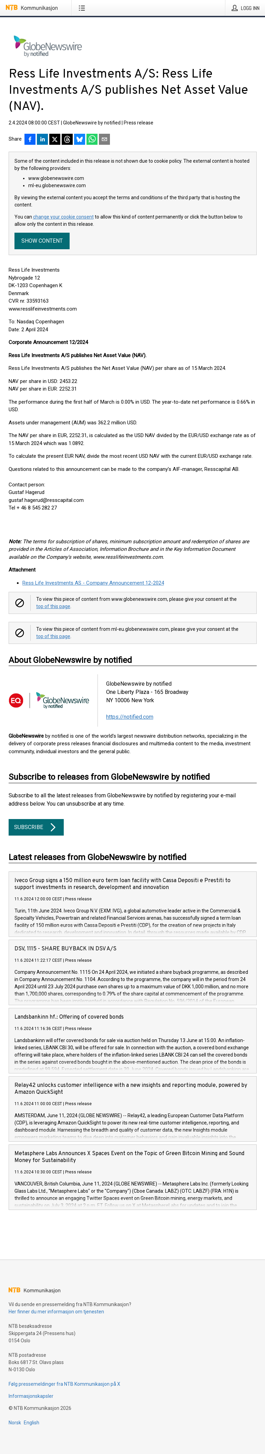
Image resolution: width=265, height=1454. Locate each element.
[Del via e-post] (104, 140)
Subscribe (36, 827)
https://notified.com (129, 717)
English (31, 1422)
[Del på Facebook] (29, 140)
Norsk (15, 1422)
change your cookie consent (63, 217)
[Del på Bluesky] (79, 140)
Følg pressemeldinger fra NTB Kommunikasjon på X (64, 1384)
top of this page (53, 606)
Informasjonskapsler (31, 1396)
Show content (42, 241)
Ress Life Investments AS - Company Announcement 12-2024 (93, 583)
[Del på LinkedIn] (42, 140)
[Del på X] (54, 140)
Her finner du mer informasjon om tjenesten (56, 1311)
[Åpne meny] (83, 8)
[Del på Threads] (67, 140)
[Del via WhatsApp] (92, 140)
